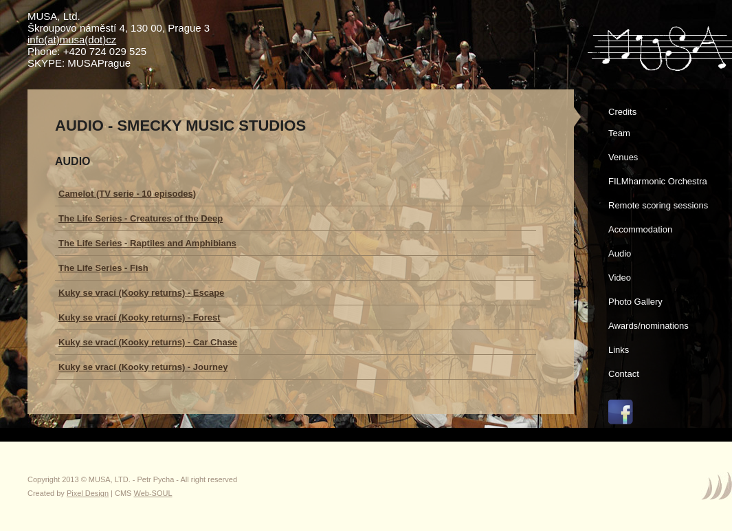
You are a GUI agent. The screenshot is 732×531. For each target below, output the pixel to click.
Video (619, 277)
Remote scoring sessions (658, 205)
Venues (623, 157)
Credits (622, 112)
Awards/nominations (648, 326)
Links (618, 350)
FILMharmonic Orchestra (657, 181)
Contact (623, 374)
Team (619, 133)
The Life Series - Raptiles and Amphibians (147, 243)
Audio (619, 253)
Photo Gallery (635, 301)
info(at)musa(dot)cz (71, 39)
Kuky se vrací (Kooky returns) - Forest (139, 317)
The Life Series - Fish (103, 268)
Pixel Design (88, 493)
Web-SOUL (153, 493)
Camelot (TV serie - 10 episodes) (127, 193)
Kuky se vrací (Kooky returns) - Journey (143, 367)
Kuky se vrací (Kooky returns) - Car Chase (147, 342)
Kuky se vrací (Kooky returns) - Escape (141, 293)
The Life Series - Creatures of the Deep (140, 218)
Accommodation (640, 229)
